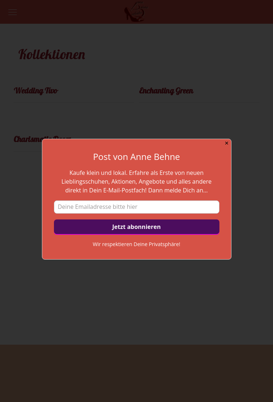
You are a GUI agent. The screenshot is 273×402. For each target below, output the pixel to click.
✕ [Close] (227, 143)
